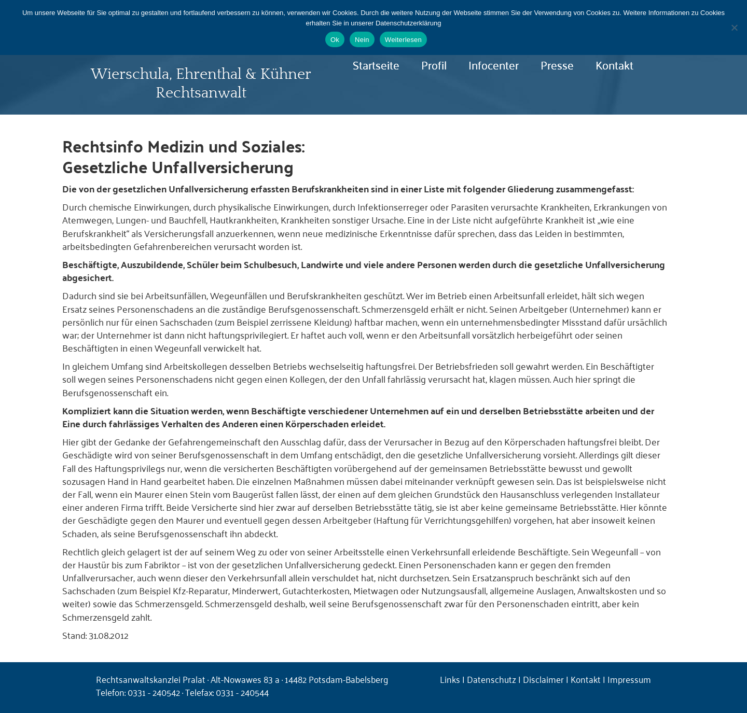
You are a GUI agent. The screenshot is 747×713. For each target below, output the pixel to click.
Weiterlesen (403, 40)
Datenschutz (491, 678)
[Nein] (734, 27)
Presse (557, 64)
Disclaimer (543, 678)
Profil (434, 64)
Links (450, 678)
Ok (334, 40)
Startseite (376, 64)
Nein (362, 40)
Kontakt (614, 64)
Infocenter (493, 64)
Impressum (629, 678)
